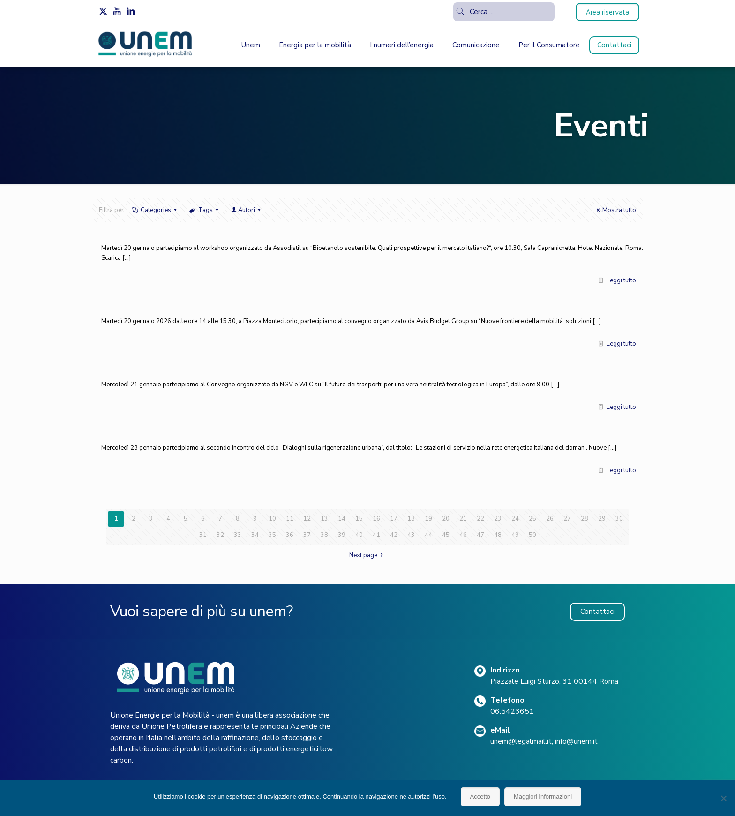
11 (289, 518)
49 (515, 535)
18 (411, 518)
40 (359, 535)
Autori (246, 210)
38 (324, 535)
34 (255, 535)
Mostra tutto (615, 210)
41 (376, 535)
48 (498, 535)
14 (341, 518)
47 (480, 535)
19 (428, 518)
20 (446, 518)
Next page (367, 555)
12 (307, 518)
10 (272, 518)
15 (359, 518)
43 (411, 535)
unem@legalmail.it (521, 741)
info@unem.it (576, 741)
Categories (155, 210)
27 (567, 518)
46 (463, 535)
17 (394, 518)
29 (602, 518)
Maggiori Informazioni (543, 796)
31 (203, 535)
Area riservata (607, 12)
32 (220, 535)
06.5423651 (512, 711)
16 (376, 518)
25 (532, 518)
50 (532, 535)
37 (307, 535)
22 (480, 518)
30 (619, 518)
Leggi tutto (621, 280)
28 (584, 518)
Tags (204, 210)
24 (515, 518)
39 (341, 535)
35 (272, 535)
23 (498, 518)
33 (237, 535)
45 (446, 535)
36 (289, 535)
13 (324, 518)
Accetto (480, 796)
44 (428, 535)
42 (394, 535)
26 (550, 518)
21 (463, 518)
